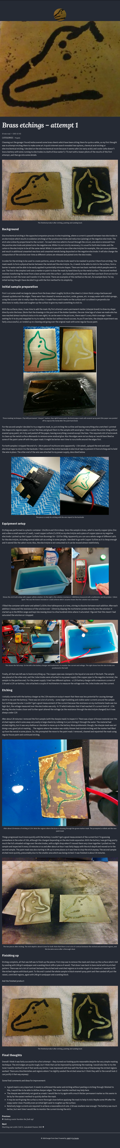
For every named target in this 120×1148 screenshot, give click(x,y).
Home (53, 3)
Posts (60, 3)
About (67, 3)
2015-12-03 (17, 134)
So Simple (75, 1138)
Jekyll (68, 1138)
